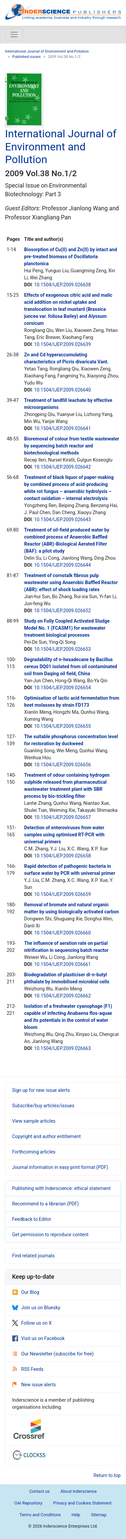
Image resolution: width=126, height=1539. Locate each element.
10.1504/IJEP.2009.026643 (62, 519)
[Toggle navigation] (14, 34)
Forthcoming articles (33, 1152)
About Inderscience (78, 1491)
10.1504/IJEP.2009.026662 (62, 995)
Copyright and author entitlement (46, 1136)
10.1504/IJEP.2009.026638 (62, 284)
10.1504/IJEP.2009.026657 (62, 817)
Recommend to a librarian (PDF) (45, 1203)
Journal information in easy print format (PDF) (60, 1167)
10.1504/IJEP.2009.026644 (62, 565)
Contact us (39, 1491)
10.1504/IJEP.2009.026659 (62, 894)
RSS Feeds (27, 1369)
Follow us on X (32, 1323)
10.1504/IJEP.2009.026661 (62, 964)
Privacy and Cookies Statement (82, 1503)
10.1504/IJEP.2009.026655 (62, 726)
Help (76, 1514)
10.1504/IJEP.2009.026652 (62, 610)
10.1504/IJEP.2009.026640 (62, 390)
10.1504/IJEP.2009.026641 (62, 428)
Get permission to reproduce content (50, 1234)
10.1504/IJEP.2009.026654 (62, 687)
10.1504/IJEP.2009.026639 (62, 344)
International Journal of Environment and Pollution (47, 51)
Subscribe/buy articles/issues (43, 1105)
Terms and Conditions (40, 1514)
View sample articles (33, 1121)
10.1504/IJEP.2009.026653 (62, 649)
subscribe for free (73, 1353)
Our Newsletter (32, 1353)
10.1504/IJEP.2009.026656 (62, 764)
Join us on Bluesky (36, 1307)
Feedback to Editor (31, 1219)
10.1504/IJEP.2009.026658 (62, 855)
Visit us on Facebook (38, 1338)
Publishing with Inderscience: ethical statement (61, 1188)
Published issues (26, 57)
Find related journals (33, 1255)
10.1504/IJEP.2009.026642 (62, 467)
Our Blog (25, 1292)
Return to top (107, 1475)
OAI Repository (28, 1503)
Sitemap (99, 1514)
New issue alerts (34, 1384)
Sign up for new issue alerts (41, 1090)
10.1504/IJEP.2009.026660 (62, 932)
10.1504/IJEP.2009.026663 (62, 1048)
